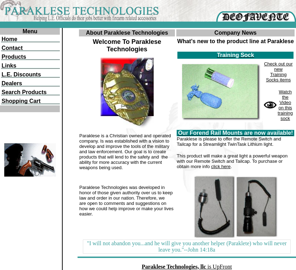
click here (220, 166)
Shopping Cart (20, 101)
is (187, 267)
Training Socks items (278, 77)
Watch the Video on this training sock (285, 105)
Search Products (23, 92)
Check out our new (278, 66)
